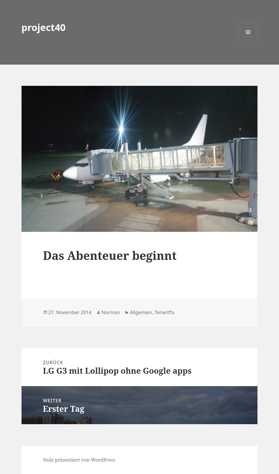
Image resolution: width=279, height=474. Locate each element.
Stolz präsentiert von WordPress (79, 460)
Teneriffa (164, 312)
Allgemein (141, 312)
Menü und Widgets (248, 41)
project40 (44, 27)
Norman (110, 312)
